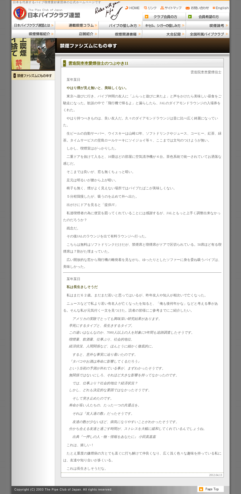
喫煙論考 (208, 25)
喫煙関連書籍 (120, 33)
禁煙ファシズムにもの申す (33, 75)
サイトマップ (172, 8)
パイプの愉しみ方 (120, 25)
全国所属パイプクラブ (208, 33)
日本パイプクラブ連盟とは (33, 25)
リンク (151, 8)
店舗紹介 (77, 33)
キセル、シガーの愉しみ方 (164, 25)
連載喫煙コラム (77, 25)
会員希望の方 (208, 16)
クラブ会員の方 (164, 16)
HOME (133, 8)
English (221, 8)
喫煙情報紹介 (33, 33)
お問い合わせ (198, 8)
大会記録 (164, 33)
